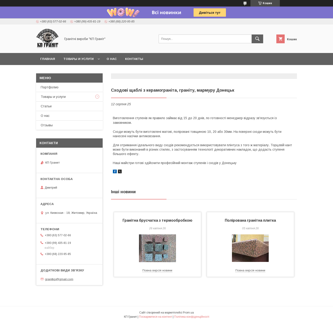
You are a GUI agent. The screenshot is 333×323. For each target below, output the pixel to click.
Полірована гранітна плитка (250, 220)
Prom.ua (188, 312)
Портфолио (50, 87)
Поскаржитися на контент (155, 316)
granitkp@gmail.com (59, 279)
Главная (47, 59)
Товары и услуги (78, 59)
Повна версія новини (157, 270)
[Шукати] (257, 38)
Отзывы (47, 125)
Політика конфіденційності (191, 316)
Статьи (46, 106)
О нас (112, 59)
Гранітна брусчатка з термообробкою (157, 220)
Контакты (134, 59)
